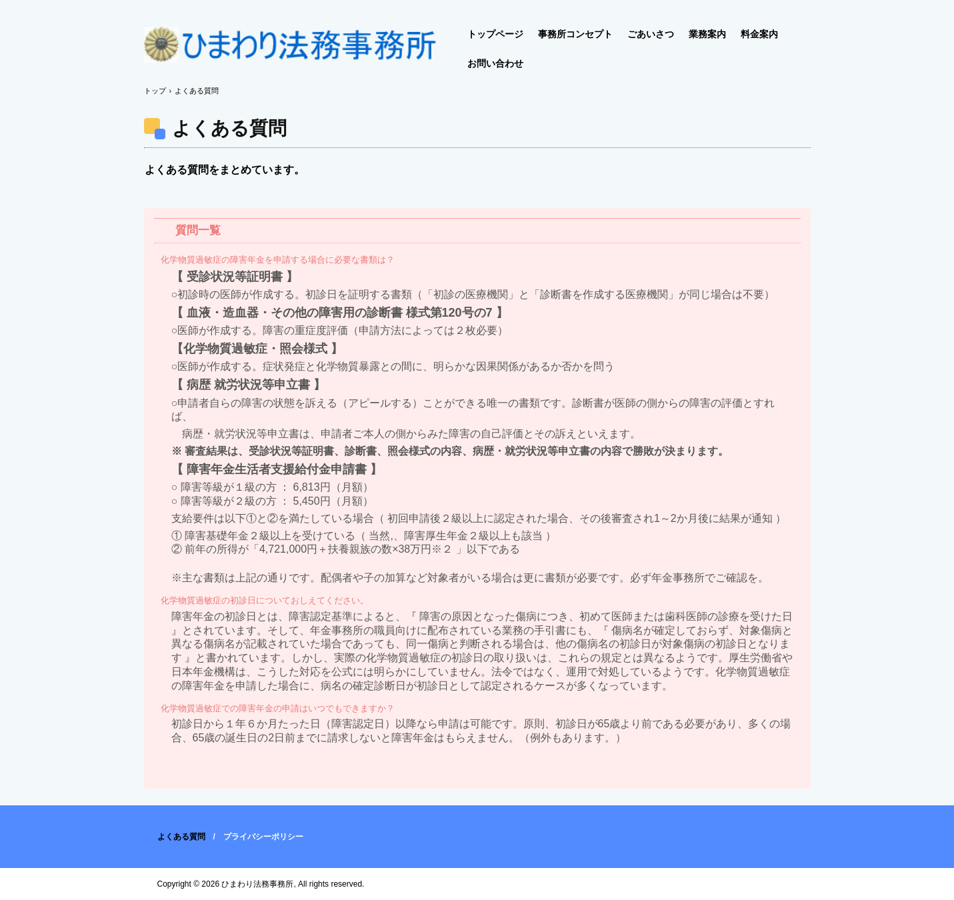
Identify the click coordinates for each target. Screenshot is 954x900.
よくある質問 (181, 836)
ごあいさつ (650, 34)
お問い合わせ (495, 63)
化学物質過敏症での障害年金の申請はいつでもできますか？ (278, 708)
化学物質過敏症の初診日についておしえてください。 (265, 600)
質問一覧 (198, 230)
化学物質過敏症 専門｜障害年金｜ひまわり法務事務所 (290, 50)
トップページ (495, 34)
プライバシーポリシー (263, 836)
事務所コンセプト (575, 34)
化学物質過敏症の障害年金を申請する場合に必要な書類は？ (278, 260)
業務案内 (707, 34)
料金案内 (759, 34)
